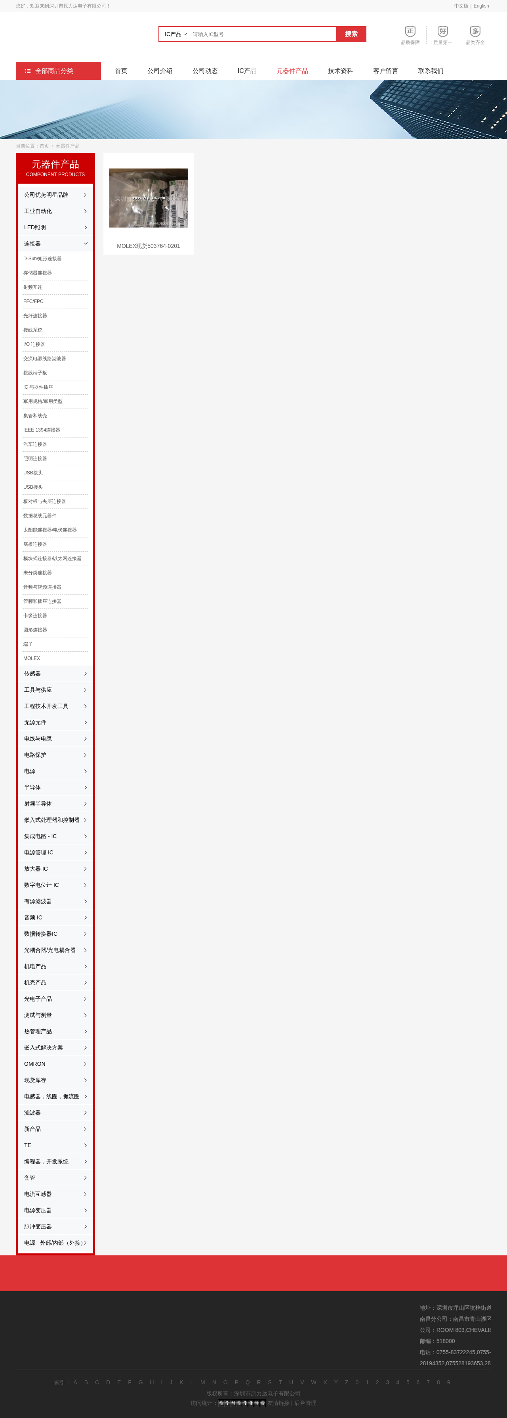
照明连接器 (31, 458)
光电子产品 (34, 999)
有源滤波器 (34, 901)
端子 (24, 644)
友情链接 (278, 1403)
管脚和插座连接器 (38, 601)
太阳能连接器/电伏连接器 (46, 530)
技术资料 (340, 70)
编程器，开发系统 (42, 1161)
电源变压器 (34, 1210)
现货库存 (31, 1080)
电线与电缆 (34, 738)
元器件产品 (292, 70)
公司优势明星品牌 (42, 195)
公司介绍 (160, 70)
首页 (121, 70)
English (481, 6)
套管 (25, 1177)
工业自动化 (34, 211)
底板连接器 (31, 544)
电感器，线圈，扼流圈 (48, 1096)
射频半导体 (34, 803)
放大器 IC (32, 868)
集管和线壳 (31, 415)
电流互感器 (34, 1194)
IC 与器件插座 (34, 387)
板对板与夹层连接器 (40, 501)
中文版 (461, 6)
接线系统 (28, 330)
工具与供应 (34, 690)
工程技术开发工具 (42, 706)
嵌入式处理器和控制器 (48, 820)
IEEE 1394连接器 (37, 430)
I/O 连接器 (30, 344)
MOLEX (27, 658)
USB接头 (29, 473)
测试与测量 (34, 1015)
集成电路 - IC (36, 836)
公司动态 (205, 70)
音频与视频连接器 (38, 587)
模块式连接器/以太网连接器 (48, 558)
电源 (25, 771)
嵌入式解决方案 (39, 1047)
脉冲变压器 (34, 1226)
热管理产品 (34, 1031)
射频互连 (28, 287)
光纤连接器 (31, 316)
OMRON (31, 1064)
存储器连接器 (33, 273)
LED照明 (31, 227)
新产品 (28, 1129)
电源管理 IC (35, 852)
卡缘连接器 (31, 615)
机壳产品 (31, 982)
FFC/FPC (29, 301)
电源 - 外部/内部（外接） (51, 1243)
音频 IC (29, 917)
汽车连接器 (31, 444)
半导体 (28, 787)
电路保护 (31, 755)
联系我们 (431, 70)
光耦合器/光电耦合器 (46, 950)
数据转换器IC (36, 934)
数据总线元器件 (36, 515)
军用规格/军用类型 (39, 401)
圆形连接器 (31, 630)
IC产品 (173, 34)
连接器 (28, 243)
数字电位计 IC (37, 885)
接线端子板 (31, 373)
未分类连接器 (33, 573)
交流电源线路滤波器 (40, 358)
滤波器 (28, 1112)
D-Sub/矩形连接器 (38, 258)
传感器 (28, 673)
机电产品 (31, 966)
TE (23, 1145)
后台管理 (305, 1403)
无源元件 (31, 722)
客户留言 (385, 70)
